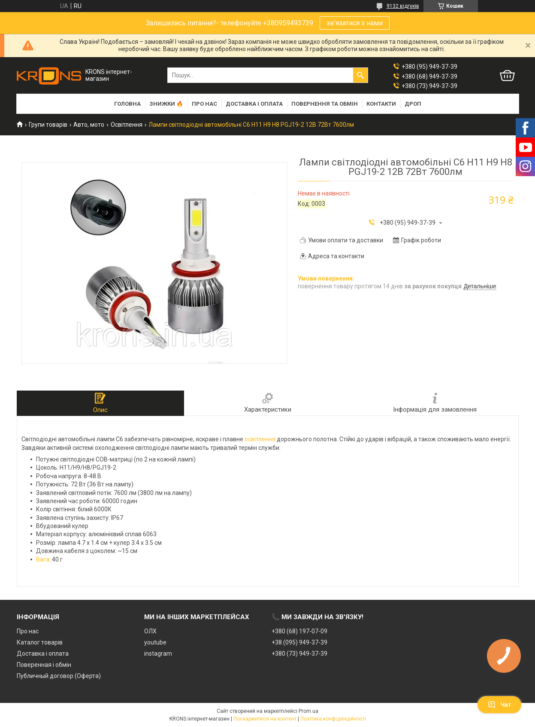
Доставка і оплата (254, 104)
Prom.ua (308, 711)
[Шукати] (360, 75)
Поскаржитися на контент (264, 719)
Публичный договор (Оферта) (59, 675)
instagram (158, 653)
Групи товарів (48, 124)
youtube (155, 642)
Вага (42, 559)
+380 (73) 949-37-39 (299, 653)
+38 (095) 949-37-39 (299, 642)
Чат (499, 705)
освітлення (260, 439)
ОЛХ (150, 631)
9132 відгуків (403, 6)
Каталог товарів (40, 642)
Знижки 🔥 (166, 104)
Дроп (413, 104)
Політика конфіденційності (333, 719)
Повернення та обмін (324, 104)
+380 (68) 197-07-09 (299, 631)
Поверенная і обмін (44, 664)
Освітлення (126, 124)
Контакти (381, 104)
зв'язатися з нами (354, 23)
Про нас (204, 104)
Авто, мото (88, 124)
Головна (127, 104)
